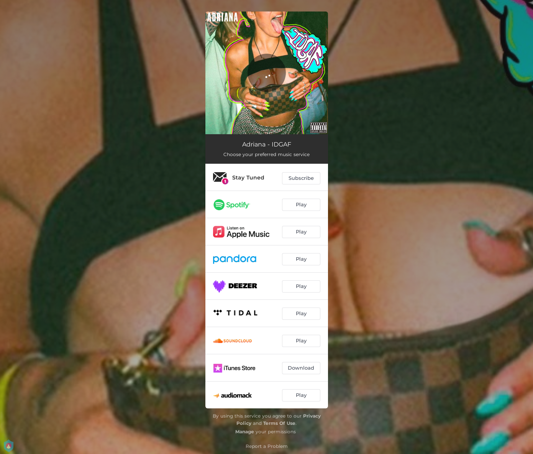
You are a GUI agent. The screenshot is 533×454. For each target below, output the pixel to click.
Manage (244, 431)
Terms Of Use (279, 423)
